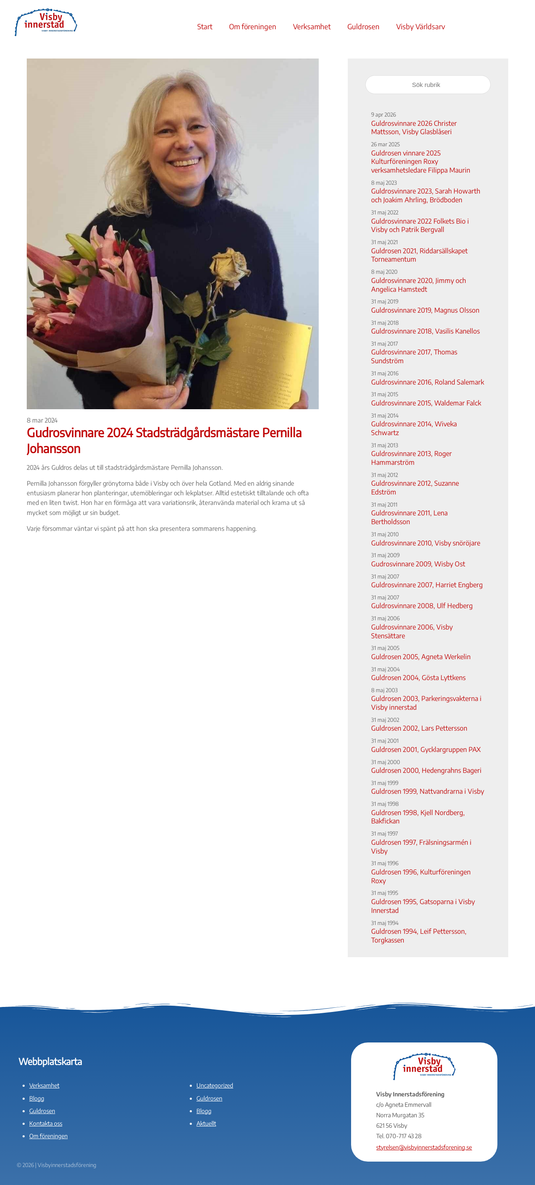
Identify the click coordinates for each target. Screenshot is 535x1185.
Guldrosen (363, 26)
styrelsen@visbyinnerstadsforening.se (424, 1147)
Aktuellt (206, 1123)
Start (204, 26)
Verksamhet (312, 26)
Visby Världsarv (420, 26)
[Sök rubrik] (428, 84)
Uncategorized (214, 1085)
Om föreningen (252, 26)
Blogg (36, 1098)
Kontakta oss (45, 1123)
